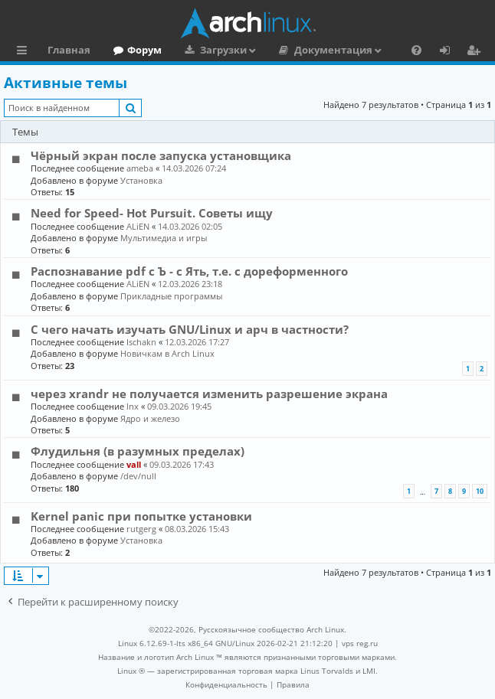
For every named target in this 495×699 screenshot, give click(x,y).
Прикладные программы (171, 296)
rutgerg (141, 528)
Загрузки (223, 50)
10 (480, 491)
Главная (69, 50)
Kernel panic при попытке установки (141, 516)
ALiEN (137, 226)
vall (133, 464)
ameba (139, 168)
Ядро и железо (150, 418)
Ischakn (141, 342)
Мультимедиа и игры (163, 237)
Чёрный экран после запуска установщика (161, 155)
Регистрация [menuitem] (476, 52)
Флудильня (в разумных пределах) (137, 451)
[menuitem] (416, 49)
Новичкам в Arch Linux (167, 353)
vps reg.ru (360, 643)
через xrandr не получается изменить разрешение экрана (209, 393)
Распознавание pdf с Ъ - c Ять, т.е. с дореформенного (189, 271)
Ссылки (25, 52)
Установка (141, 180)
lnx (132, 406)
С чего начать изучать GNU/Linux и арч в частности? (190, 329)
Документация (333, 50)
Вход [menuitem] (450, 52)
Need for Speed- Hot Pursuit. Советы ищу (152, 212)
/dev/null (138, 476)
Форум (144, 50)
